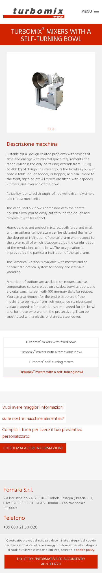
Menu (86, 11)
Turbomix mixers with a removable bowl (51, 352)
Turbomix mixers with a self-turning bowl (51, 372)
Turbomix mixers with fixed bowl (51, 342)
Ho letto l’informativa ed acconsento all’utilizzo (51, 561)
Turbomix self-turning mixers (51, 362)
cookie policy (85, 550)
